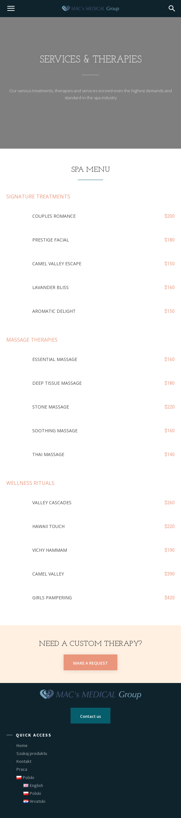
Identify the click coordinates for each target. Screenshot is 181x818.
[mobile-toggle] (11, 8)
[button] (172, 8)
